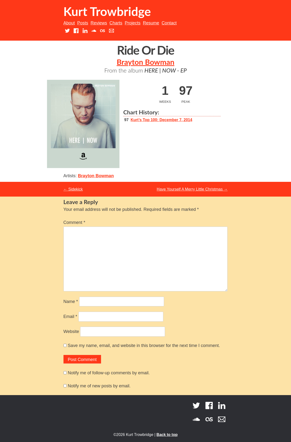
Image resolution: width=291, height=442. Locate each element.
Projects (133, 23)
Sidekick (73, 189)
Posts (82, 23)
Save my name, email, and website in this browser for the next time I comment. (144, 345)
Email (70, 316)
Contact (169, 23)
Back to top (167, 435)
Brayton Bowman (145, 62)
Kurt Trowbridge (107, 11)
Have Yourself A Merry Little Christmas (192, 189)
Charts (116, 23)
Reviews (99, 23)
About (69, 23)
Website (71, 331)
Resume (151, 23)
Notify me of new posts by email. (99, 385)
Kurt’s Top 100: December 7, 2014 (161, 120)
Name (70, 301)
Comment (74, 222)
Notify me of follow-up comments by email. (109, 372)
